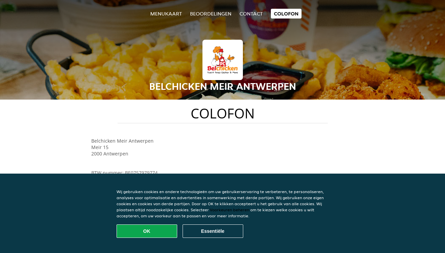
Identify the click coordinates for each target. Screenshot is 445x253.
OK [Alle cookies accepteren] (146, 231)
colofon (286, 13)
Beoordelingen (210, 13)
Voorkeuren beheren (229, 209)
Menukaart (166, 13)
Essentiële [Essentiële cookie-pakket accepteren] (212, 231)
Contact (251, 13)
